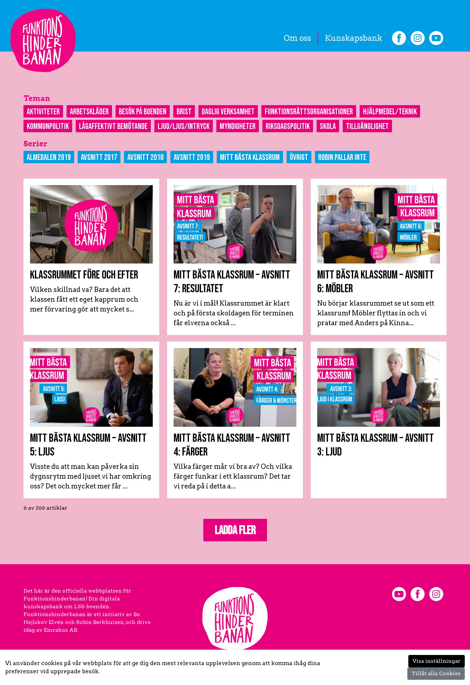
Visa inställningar (437, 661)
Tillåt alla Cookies (436, 673)
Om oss (297, 38)
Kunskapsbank (353, 38)
